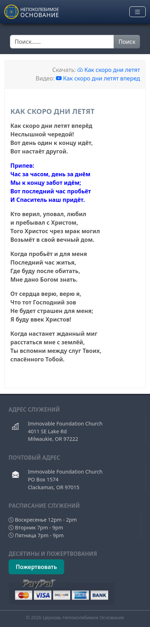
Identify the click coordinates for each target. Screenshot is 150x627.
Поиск (126, 42)
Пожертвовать (36, 567)
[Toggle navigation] (137, 11)
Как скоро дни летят (108, 70)
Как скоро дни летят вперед (98, 78)
